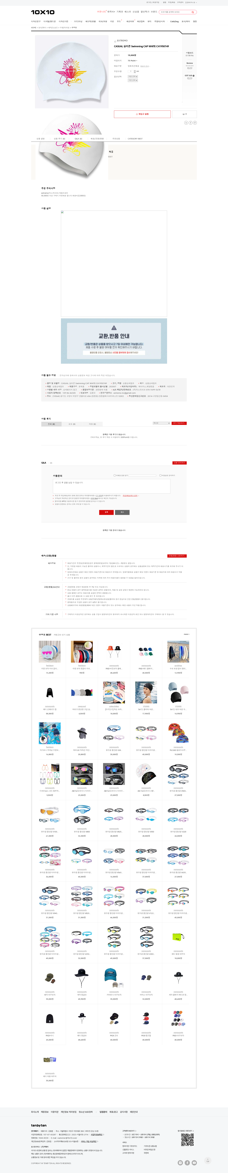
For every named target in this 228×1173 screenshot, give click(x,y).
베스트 (128, 12)
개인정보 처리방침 (68, 1112)
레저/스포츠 (53, 28)
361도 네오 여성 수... (178, 709)
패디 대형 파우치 (49, 1076)
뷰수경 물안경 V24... (114, 750)
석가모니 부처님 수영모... (50, 750)
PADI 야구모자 (178, 1036)
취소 (122, 512)
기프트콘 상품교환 (150, 1146)
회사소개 (35, 1112)
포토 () (71, 424)
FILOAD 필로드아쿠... (178, 750)
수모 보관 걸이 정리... (178, 669)
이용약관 (54, 1112)
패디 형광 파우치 (178, 954)
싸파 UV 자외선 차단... (82, 750)
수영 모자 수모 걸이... (49, 669)
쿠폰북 (146, 1153)
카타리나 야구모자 (114, 995)
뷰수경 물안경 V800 (82, 832)
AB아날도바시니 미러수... (82, 791)
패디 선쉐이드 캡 (49, 709)
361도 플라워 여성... (146, 709)
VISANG (146, 706)
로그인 (148, 2)
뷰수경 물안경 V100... (49, 832)
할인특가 (145, 12)
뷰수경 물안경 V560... (114, 873)
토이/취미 (42, 28)
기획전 (120, 12)
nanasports (114, 666)
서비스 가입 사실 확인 (88, 1141)
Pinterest (195, 123)
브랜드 (154, 12)
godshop (178, 666)
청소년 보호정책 (86, 1112)
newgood (82, 706)
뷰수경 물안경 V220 (178, 832)
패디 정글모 (82, 1036)
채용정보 (45, 1112)
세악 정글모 (82, 995)
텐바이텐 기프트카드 (129, 1146)
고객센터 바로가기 (128, 1131)
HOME (33, 28)
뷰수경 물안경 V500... (178, 791)
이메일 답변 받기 (122, 475)
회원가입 (156, 2)
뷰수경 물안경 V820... (82, 913)
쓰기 (189, 68)
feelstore (49, 666)
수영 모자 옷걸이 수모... (82, 669)
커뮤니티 (101, 12)
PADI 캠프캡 (146, 1036)
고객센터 (180, 2)
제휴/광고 (113, 1112)
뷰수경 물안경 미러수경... (146, 750)
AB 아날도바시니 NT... (146, 791)
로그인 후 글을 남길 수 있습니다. (111, 486)
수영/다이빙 (64, 28)
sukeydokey (114, 706)
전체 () (51, 424)
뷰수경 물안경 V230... (82, 954)
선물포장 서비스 (128, 1150)
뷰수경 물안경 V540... (49, 913)
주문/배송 (171, 2)
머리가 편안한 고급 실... (82, 709)
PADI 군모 (114, 1036)
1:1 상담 (99, 496)
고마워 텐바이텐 (128, 1153)
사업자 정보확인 (96, 1135)
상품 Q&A (94, 498)
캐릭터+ (111, 12)
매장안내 (134, 1112)
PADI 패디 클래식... (146, 669)
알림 (164, 2)
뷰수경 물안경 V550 (146, 832)
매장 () (92, 424)
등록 (106, 512)
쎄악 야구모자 (49, 995)
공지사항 (124, 1112)
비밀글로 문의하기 (168, 475)
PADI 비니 (50, 1036)
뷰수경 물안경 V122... (146, 913)
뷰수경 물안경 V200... (146, 954)
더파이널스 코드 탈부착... (50, 791)
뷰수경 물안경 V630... (178, 873)
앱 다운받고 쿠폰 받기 (185, 1131)
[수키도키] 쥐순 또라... (114, 709)
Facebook (191, 123)
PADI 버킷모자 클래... (114, 669)
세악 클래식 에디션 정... (178, 995)
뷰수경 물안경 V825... (114, 832)
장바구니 (191, 2)
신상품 (136, 12)
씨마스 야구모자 (146, 995)
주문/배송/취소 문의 (130, 496)
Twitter (186, 123)
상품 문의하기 (179, 463)
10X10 (42, 12)
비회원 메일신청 (149, 1150)
